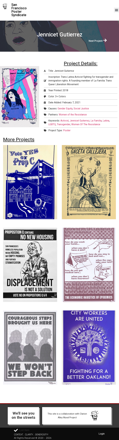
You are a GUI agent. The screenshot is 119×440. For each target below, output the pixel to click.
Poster (67, 130)
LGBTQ (52, 124)
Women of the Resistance (73, 114)
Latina (106, 120)
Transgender (63, 124)
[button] (116, 10)
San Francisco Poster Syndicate (19, 10)
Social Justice (81, 108)
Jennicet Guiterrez (80, 120)
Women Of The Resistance (85, 124)
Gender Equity (65, 108)
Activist (64, 120)
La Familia (96, 120)
